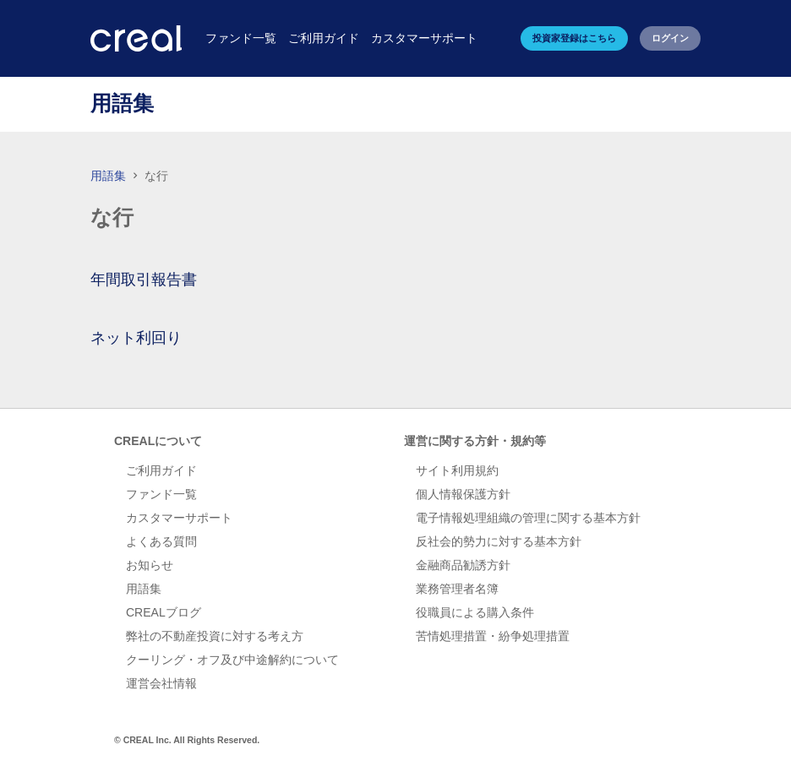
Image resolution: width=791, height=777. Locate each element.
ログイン (670, 38)
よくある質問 (161, 541)
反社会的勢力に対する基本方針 (498, 541)
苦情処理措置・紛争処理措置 (493, 636)
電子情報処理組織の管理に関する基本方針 (528, 517)
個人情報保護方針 (463, 494)
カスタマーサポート (179, 517)
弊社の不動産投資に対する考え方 (214, 636)
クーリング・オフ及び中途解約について (232, 659)
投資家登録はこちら (574, 38)
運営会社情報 (161, 683)
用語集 (108, 175)
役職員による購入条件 (475, 612)
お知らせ (149, 565)
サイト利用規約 (457, 470)
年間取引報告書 (143, 279)
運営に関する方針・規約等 (475, 441)
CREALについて (158, 441)
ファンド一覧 (161, 494)
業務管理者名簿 (457, 588)
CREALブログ (163, 612)
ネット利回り (136, 337)
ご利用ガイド (161, 470)
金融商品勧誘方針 (463, 565)
